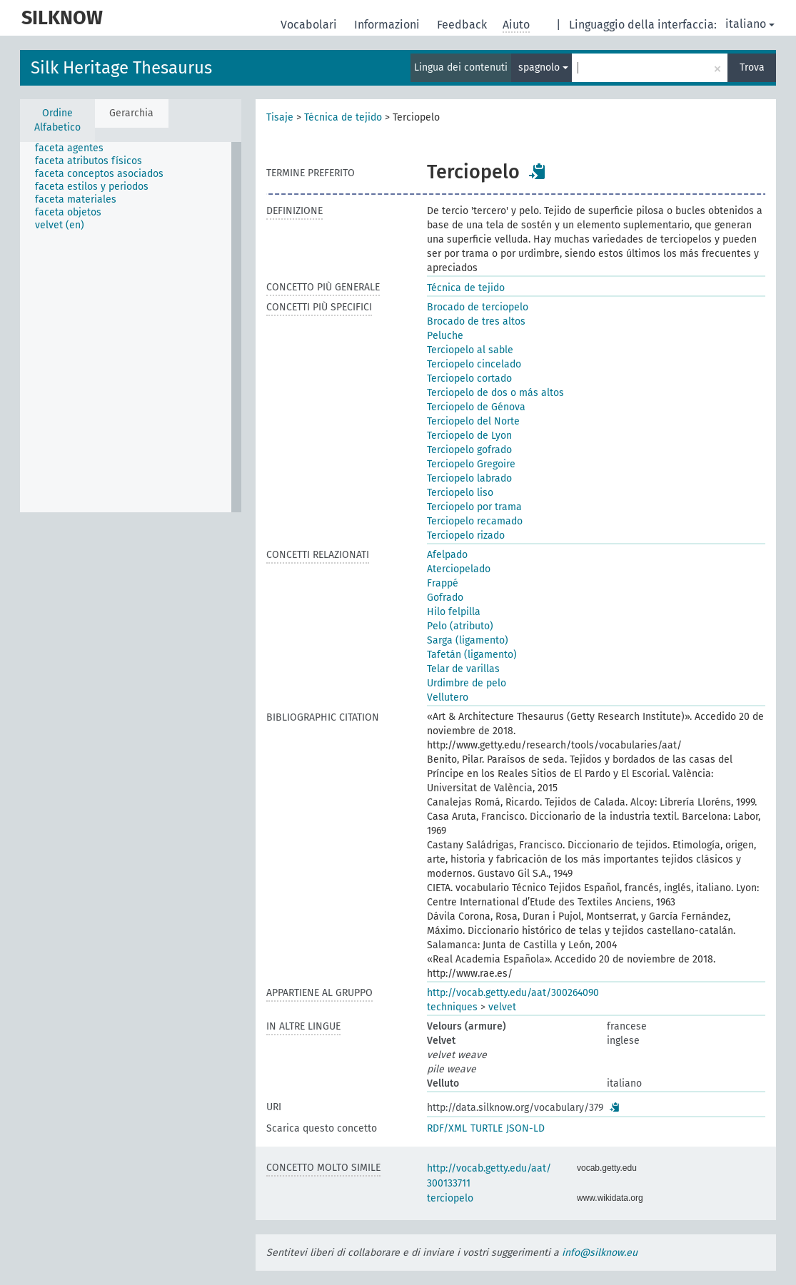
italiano (750, 24)
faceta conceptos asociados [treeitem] (99, 174)
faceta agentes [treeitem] (69, 148)
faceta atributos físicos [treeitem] (88, 161)
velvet (502, 1007)
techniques (452, 1007)
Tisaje (279, 117)
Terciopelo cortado (469, 378)
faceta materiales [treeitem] (75, 199)
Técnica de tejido (343, 117)
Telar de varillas (463, 669)
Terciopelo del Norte (473, 421)
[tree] (130, 327)
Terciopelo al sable (470, 350)
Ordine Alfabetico (57, 120)
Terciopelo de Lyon (469, 436)
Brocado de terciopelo (477, 307)
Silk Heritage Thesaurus (121, 68)
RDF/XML (447, 1128)
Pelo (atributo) (460, 626)
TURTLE (486, 1128)
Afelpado (447, 555)
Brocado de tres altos (476, 321)
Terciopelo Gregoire (471, 464)
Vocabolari (310, 24)
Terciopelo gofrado (469, 450)
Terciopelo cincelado (474, 364)
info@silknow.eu (600, 1252)
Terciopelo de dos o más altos (495, 393)
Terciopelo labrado (469, 478)
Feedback (463, 24)
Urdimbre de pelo (466, 683)
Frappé (442, 583)
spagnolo (543, 67)
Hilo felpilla (453, 612)
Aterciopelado (458, 569)
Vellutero (447, 697)
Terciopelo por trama (474, 507)
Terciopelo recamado (475, 521)
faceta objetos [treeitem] (68, 212)
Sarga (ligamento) (467, 640)
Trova (752, 67)
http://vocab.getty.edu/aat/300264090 (513, 993)
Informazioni (388, 24)
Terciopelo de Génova (476, 407)
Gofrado (445, 597)
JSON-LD (525, 1128)
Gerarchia (131, 113)
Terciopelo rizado (466, 535)
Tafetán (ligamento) (472, 655)
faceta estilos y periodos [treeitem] (91, 187)
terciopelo (450, 1198)
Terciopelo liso (460, 493)
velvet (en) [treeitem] (59, 225)
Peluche (445, 336)
